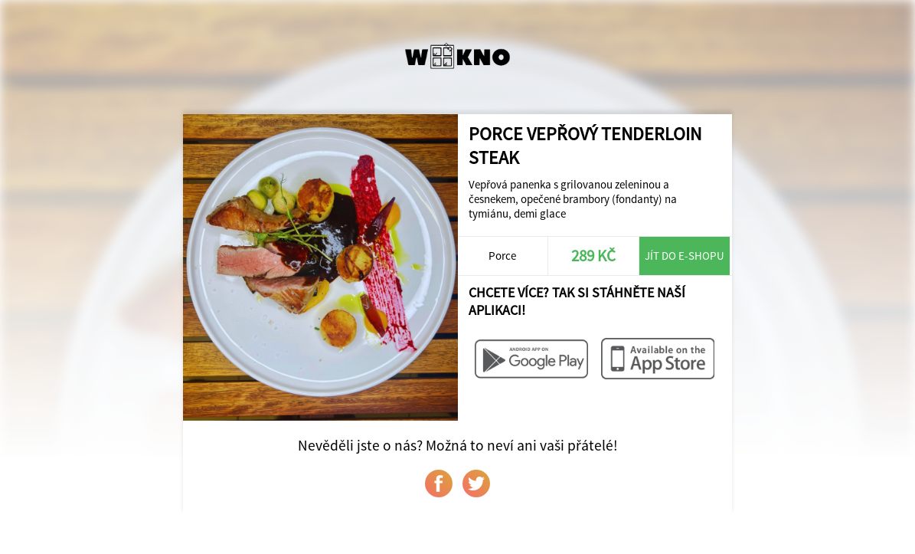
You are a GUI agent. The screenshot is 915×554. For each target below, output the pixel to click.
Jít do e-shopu (684, 255)
